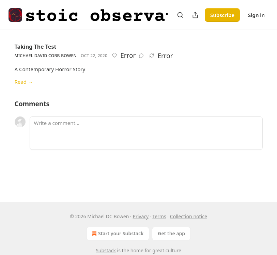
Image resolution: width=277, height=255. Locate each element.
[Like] (114, 55)
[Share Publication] (195, 15)
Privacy (141, 216)
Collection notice (188, 216)
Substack (106, 250)
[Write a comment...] (146, 133)
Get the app (171, 233)
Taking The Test (36, 46)
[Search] (180, 15)
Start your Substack (117, 233)
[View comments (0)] (141, 55)
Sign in (256, 15)
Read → (24, 81)
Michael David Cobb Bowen (46, 56)
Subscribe (222, 15)
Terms (159, 216)
